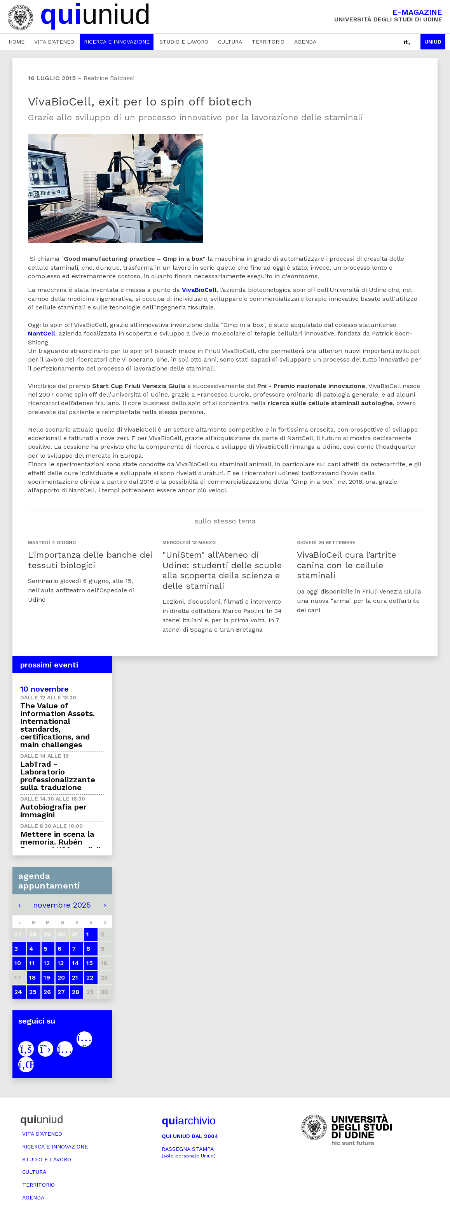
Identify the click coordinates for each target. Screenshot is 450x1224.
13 (61, 963)
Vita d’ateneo (54, 42)
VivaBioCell (199, 289)
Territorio (268, 42)
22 (89, 977)
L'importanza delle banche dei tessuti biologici (90, 560)
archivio (188, 1121)
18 (32, 977)
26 (47, 992)
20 (61, 977)
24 (18, 992)
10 (17, 963)
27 (61, 992)
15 (89, 963)
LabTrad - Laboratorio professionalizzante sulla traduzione (57, 775)
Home (16, 42)
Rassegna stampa (189, 1152)
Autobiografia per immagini (53, 810)
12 (47, 963)
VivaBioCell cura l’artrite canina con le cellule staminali (346, 565)
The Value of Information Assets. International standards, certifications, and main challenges (57, 725)
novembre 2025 (62, 905)
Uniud (432, 42)
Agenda (305, 42)
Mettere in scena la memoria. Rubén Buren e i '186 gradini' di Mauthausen (60, 845)
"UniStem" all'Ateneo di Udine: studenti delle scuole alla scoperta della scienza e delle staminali (222, 570)
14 (75, 963)
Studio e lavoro (183, 42)
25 (33, 992)
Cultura (230, 42)
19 (47, 977)
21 (75, 977)
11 (32, 963)
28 (75, 992)
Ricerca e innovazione (117, 42)
